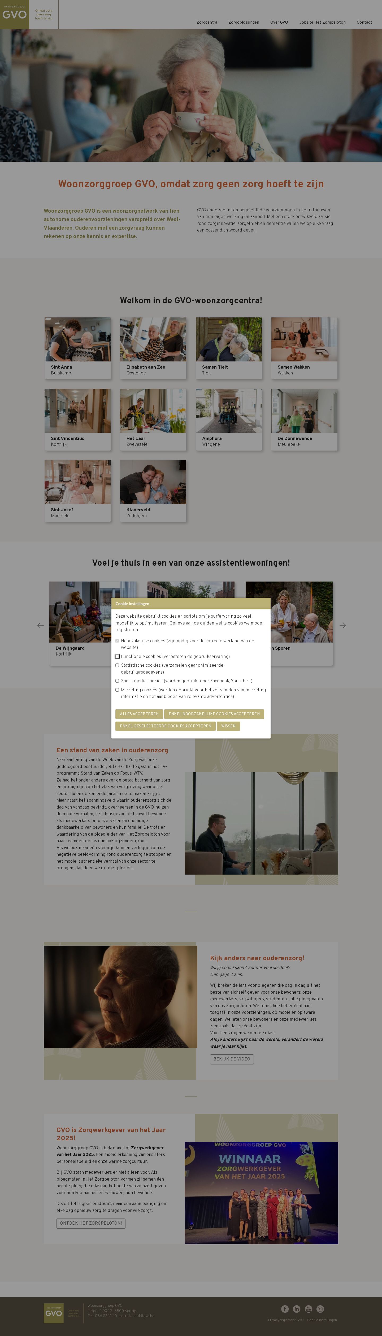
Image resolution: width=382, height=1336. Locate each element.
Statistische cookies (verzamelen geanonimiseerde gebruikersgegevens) (172, 669)
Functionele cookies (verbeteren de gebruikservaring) (175, 657)
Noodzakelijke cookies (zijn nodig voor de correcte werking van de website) (187, 644)
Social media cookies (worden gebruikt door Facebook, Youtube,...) (187, 681)
